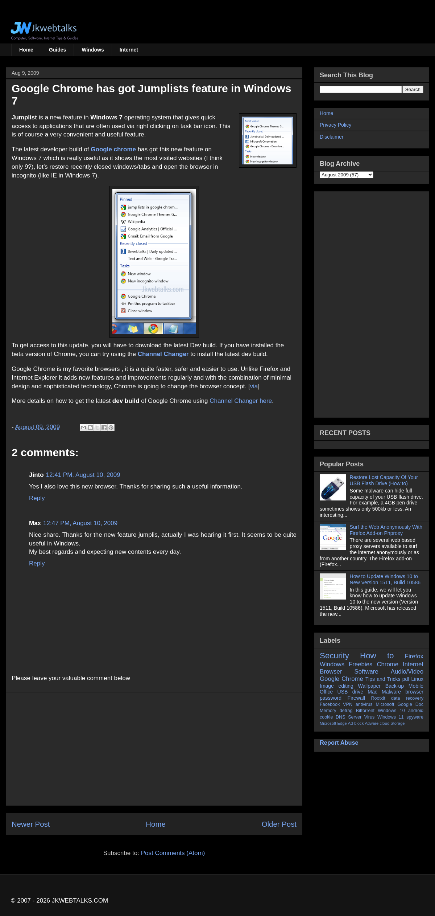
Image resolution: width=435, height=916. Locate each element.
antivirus (364, 704)
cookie (326, 717)
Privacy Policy (335, 125)
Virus (369, 717)
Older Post (279, 824)
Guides (57, 50)
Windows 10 (391, 710)
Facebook (330, 704)
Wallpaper (369, 686)
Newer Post (31, 824)
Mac (372, 692)
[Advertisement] (154, 749)
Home (26, 50)
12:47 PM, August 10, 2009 (80, 523)
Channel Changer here (241, 400)
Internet (129, 50)
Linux (417, 679)
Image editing (336, 686)
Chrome (387, 664)
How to (377, 655)
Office (326, 692)
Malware (391, 692)
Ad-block (356, 723)
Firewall (356, 698)
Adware (371, 723)
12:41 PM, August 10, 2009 (83, 474)
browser (414, 692)
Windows (93, 50)
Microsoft (385, 704)
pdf (405, 679)
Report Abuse (339, 742)
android (415, 710)
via (254, 386)
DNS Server (348, 717)
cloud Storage (392, 723)
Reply (37, 498)
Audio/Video (407, 671)
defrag (346, 710)
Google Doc (410, 704)
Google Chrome (341, 678)
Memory (328, 710)
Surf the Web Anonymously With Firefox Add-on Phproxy (386, 530)
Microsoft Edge (333, 723)
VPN (347, 704)
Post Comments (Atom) (173, 853)
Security (334, 655)
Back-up (394, 686)
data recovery (407, 698)
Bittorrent (365, 710)
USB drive (350, 692)
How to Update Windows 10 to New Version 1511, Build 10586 (385, 579)
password (330, 698)
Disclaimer (331, 137)
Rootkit (378, 698)
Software (366, 671)
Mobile (416, 686)
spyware (414, 717)
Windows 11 (390, 717)
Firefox (414, 656)
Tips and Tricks (382, 679)
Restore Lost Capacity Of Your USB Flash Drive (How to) (384, 480)
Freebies (360, 664)
